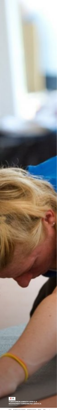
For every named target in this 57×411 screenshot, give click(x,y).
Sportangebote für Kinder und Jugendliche (19, 409)
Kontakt (44, 409)
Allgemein (40, 409)
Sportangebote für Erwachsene (31, 409)
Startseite (10, 409)
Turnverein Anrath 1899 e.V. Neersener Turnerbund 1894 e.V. (25, 403)
